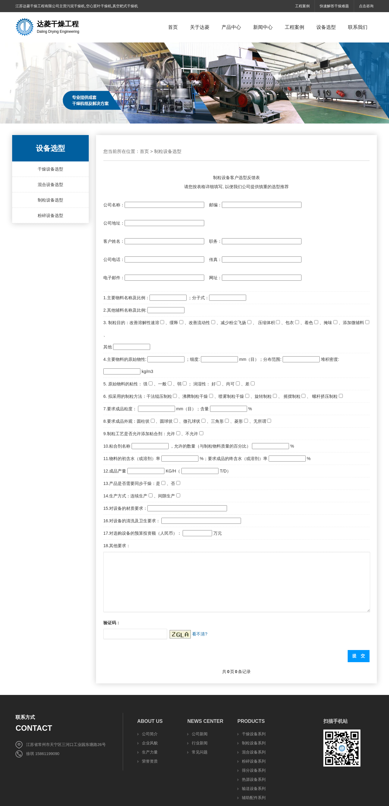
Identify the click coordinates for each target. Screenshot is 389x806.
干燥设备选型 (50, 169)
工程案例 (302, 6)
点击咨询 (366, 6)
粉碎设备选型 (50, 215)
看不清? (199, 634)
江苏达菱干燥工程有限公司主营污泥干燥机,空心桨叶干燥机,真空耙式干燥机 (76, 6)
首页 (144, 151)
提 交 (358, 656)
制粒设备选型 (50, 200)
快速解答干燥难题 (334, 6)
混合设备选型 (50, 184)
